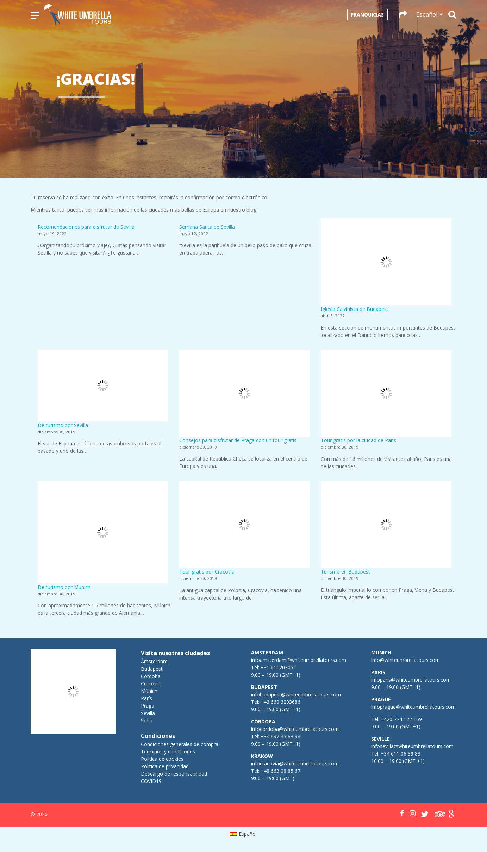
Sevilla (148, 713)
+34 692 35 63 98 (280, 736)
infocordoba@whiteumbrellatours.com (295, 729)
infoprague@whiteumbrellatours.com (413, 706)
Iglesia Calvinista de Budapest (354, 309)
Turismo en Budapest (345, 571)
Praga (147, 705)
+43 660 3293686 (280, 701)
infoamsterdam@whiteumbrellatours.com (298, 660)
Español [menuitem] (248, 834)
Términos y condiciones (168, 751)
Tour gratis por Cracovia (207, 571)
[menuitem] (243, 834)
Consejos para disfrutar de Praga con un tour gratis (237, 440)
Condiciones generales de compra (179, 744)
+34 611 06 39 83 (400, 753)
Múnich (149, 691)
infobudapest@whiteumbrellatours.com (296, 694)
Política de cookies (162, 759)
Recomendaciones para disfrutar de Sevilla (86, 227)
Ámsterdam (154, 661)
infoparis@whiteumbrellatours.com (411, 679)
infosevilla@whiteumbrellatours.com (412, 746)
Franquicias (367, 14)
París (146, 698)
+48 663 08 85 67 (280, 771)
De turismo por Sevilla (63, 425)
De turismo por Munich (64, 587)
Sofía (146, 720)
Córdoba (151, 676)
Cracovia (151, 683)
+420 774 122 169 (400, 719)
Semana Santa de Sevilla (207, 227)
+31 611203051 (278, 667)
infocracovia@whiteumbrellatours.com (295, 763)
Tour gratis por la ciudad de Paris (358, 440)
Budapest (152, 668)
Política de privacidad (165, 766)
